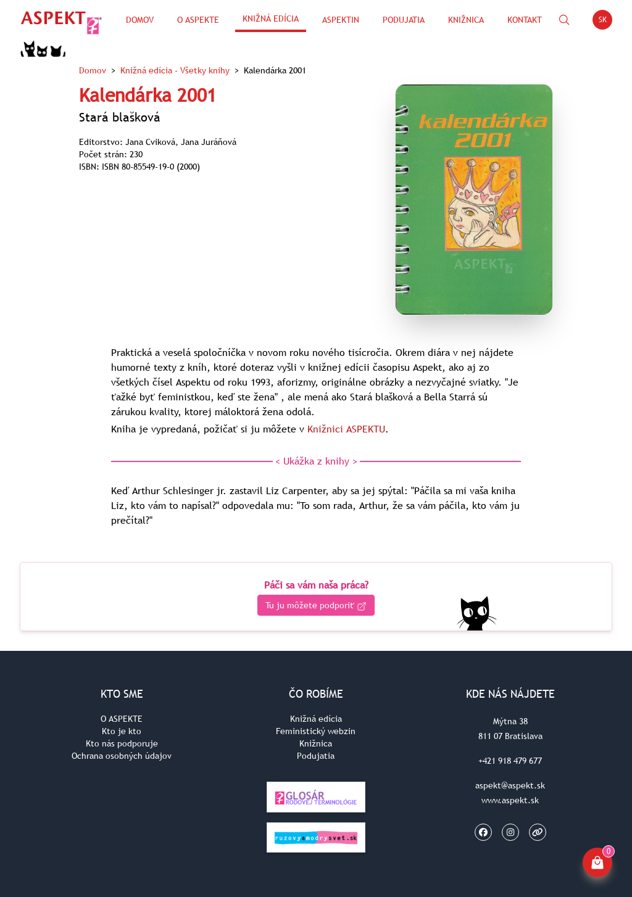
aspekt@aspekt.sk (510, 785)
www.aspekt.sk (510, 800)
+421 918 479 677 (510, 760)
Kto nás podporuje (122, 743)
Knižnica (466, 19)
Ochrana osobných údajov (122, 755)
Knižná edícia (271, 18)
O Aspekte (198, 19)
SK (606, 22)
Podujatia (404, 19)
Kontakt (524, 19)
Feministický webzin (316, 731)
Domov (140, 19)
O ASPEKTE (122, 718)
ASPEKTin (340, 19)
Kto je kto (121, 731)
